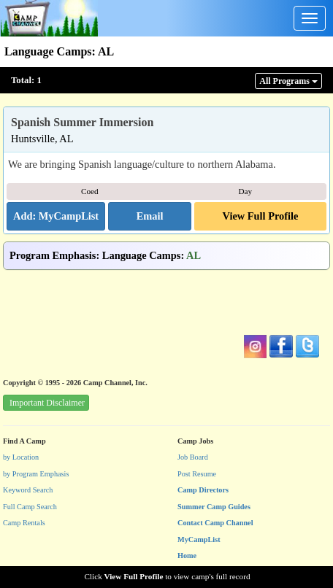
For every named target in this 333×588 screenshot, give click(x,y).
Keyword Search (28, 490)
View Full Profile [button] (261, 216)
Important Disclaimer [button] (47, 403)
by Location (21, 457)
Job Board (192, 457)
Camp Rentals (24, 523)
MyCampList (199, 539)
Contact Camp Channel (215, 523)
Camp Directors (203, 490)
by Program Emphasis (36, 474)
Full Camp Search (30, 507)
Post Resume (196, 474)
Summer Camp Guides (213, 507)
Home (186, 556)
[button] (149, 216)
